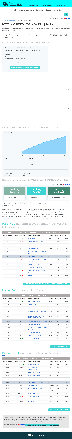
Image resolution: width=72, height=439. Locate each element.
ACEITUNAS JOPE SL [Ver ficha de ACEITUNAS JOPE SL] (33, 248)
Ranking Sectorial (61, 5)
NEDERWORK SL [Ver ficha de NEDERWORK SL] (32, 305)
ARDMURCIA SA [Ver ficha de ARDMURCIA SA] (32, 275)
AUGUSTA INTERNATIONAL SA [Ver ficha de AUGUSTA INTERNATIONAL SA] (35, 372)
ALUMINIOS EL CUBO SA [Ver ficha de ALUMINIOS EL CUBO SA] (34, 376)
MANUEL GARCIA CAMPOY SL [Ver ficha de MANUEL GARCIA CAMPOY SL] (35, 242)
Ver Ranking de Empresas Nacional (59, 409)
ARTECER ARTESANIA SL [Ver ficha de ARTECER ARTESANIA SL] (34, 301)
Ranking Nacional (33, 5)
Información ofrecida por (60, 18)
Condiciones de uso (42, 425)
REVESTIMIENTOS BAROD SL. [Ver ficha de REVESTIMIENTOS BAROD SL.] (35, 308)
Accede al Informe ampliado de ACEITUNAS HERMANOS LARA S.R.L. (25, 67)
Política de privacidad (54, 425)
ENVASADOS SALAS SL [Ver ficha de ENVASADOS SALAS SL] (34, 324)
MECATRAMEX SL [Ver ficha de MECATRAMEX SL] (32, 401)
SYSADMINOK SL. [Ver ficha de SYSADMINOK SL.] (32, 393)
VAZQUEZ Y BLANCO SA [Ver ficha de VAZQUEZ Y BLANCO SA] (34, 338)
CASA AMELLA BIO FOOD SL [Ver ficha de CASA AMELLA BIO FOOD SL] (35, 267)
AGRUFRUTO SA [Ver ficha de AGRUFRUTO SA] (32, 238)
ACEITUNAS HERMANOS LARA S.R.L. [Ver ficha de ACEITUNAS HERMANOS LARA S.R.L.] (37, 256)
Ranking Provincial (47, 5)
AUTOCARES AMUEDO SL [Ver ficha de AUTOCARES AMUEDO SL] (34, 335)
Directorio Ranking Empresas (8, 20)
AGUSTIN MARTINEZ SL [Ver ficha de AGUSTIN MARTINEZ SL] (34, 385)
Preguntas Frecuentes (31, 425)
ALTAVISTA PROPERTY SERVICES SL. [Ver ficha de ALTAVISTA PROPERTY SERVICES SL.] (37, 364)
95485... (18, 57)
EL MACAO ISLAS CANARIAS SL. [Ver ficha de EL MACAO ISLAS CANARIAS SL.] (36, 388)
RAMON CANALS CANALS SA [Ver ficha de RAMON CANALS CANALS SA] (35, 379)
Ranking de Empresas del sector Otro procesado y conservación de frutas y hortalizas (47, 283)
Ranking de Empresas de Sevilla (60, 346)
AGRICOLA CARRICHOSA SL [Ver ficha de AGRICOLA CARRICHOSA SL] (35, 264)
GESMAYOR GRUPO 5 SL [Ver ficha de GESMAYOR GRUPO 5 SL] (34, 396)
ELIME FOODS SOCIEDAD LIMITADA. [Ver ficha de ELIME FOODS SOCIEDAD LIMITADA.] (37, 245)
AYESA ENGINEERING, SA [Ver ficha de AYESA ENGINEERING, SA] (34, 332)
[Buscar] (66, 14)
